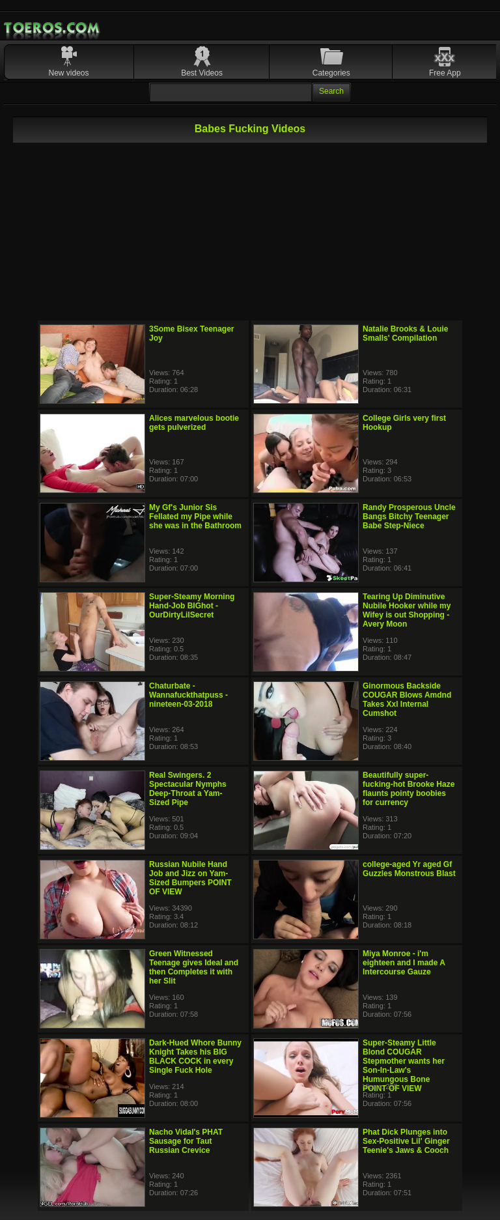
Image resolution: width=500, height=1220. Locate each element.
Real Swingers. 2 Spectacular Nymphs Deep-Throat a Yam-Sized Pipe (188, 789)
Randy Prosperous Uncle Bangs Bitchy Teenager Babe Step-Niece (409, 516)
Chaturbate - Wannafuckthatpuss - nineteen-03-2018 (188, 695)
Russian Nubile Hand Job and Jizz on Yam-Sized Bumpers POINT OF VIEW (190, 878)
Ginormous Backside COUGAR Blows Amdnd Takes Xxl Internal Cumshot (407, 699)
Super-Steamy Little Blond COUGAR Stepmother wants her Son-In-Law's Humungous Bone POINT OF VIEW (404, 1065)
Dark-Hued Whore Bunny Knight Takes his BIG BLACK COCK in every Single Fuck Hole (195, 1056)
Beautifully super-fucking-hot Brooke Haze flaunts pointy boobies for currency (408, 789)
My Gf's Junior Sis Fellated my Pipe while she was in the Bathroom (195, 516)
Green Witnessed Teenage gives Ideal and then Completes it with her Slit (193, 967)
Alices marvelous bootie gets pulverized (194, 423)
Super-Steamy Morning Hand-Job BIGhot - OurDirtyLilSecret (191, 605)
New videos (69, 73)
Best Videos (202, 73)
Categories (331, 73)
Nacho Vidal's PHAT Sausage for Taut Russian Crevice (186, 1141)
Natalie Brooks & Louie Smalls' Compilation (405, 333)
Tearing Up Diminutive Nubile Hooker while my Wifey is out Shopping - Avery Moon (407, 610)
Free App (445, 73)
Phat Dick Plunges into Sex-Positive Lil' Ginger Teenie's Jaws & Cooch (406, 1141)
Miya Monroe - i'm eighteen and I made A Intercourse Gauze (404, 962)
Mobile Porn (53, 28)
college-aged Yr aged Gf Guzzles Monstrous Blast (409, 869)
